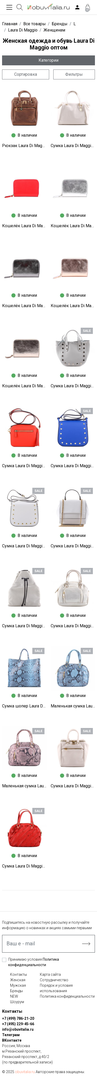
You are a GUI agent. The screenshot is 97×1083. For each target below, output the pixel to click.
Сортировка (25, 74)
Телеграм (11, 1035)
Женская (17, 980)
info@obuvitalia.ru (18, 1029)
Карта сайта (50, 974)
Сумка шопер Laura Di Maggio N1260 (24, 706)
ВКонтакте (11, 1040)
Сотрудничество (54, 980)
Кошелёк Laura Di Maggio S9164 (73, 305)
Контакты (18, 974)
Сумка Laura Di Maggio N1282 (24, 465)
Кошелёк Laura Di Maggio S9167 (24, 225)
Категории (48, 60)
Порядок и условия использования (56, 988)
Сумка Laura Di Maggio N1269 (73, 545)
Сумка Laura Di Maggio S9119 (73, 145)
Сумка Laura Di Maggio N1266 (24, 625)
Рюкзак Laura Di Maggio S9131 (24, 145)
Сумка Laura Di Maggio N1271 (24, 545)
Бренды (16, 991)
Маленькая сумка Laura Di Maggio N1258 (24, 785)
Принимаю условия (33, 962)
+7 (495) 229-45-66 (18, 1024)
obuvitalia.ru (25, 1072)
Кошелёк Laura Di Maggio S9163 (24, 385)
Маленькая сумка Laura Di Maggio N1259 (73, 706)
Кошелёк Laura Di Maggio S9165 (24, 305)
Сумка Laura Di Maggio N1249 (73, 785)
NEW (14, 996)
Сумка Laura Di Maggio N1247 (24, 866)
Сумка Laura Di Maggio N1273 (73, 465)
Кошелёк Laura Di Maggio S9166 (73, 225)
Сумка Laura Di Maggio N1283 (73, 385)
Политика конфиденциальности (67, 996)
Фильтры (74, 74)
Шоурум (17, 1002)
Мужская (18, 985)
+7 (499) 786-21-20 (18, 1018)
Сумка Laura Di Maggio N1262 (73, 625)
